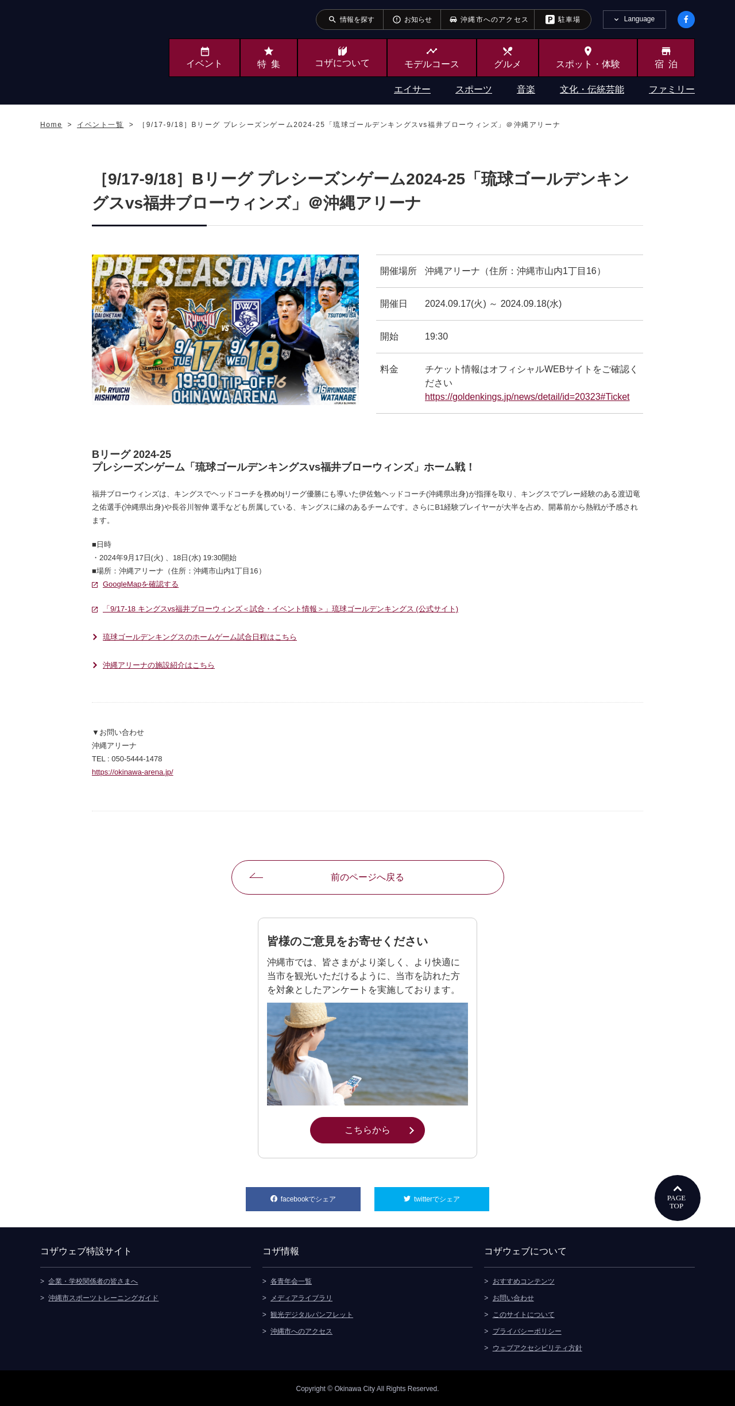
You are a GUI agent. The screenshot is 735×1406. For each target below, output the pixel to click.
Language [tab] (639, 19)
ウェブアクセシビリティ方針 (537, 1347)
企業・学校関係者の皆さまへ (93, 1280)
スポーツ (473, 89)
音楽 (526, 89)
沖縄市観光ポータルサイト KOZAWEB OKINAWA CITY (87, 50)
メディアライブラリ (301, 1297)
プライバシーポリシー (527, 1330)
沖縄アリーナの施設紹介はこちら (159, 665)
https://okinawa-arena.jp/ (132, 772)
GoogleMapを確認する (141, 584)
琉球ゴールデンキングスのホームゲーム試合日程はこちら (200, 637)
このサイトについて (524, 1313)
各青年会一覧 (291, 1280)
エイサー (412, 89)
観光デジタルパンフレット (311, 1313)
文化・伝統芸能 (592, 89)
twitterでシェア (451, 1195)
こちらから (384, 1129)
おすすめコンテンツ (524, 1280)
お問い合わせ (513, 1297)
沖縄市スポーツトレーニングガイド (103, 1297)
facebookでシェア (321, 1195)
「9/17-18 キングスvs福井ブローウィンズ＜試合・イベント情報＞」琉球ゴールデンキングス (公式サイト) (280, 608)
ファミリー (672, 89)
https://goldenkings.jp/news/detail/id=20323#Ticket (527, 397)
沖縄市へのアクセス (301, 1330)
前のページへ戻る (367, 877)
